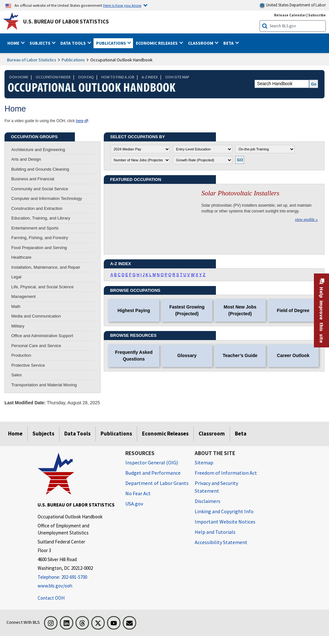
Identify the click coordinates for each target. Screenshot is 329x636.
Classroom (212, 433)
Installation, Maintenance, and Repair (45, 267)
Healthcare (21, 257)
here (80, 121)
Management (23, 296)
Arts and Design (26, 159)
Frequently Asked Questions (134, 356)
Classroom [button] (201, 43)
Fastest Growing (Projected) (187, 310)
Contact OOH (51, 598)
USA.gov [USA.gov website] (134, 503)
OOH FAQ (86, 77)
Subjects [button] (40, 43)
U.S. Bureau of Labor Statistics (66, 21)
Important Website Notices (225, 521)
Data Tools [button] (73, 43)
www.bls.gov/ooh (55, 586)
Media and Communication (36, 316)
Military (17, 326)
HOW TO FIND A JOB (117, 77)
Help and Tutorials (215, 532)
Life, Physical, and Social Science (42, 286)
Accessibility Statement (221, 542)
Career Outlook (293, 355)
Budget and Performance (153, 473)
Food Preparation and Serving (39, 247)
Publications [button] (111, 43)
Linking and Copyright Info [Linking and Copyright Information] (224, 511)
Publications (73, 60)
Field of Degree (293, 310)
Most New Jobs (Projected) (240, 310)
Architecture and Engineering (38, 149)
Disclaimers (207, 501)
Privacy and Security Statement (216, 487)
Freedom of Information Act (226, 473)
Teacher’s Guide (240, 355)
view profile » (306, 219)
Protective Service (28, 365)
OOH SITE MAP (177, 77)
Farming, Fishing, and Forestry (39, 237)
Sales (16, 374)
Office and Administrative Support (42, 335)
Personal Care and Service (36, 345)
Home (15, 433)
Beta (240, 433)
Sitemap (204, 462)
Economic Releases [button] (157, 43)
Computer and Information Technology (46, 198)
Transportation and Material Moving (44, 384)
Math (16, 306)
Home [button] (13, 43)
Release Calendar (290, 15)
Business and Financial (32, 178)
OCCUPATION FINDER (53, 77)
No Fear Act (138, 493)
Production (21, 355)
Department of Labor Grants (157, 483)
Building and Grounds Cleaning (40, 169)
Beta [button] (229, 43)
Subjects (43, 433)
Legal (16, 276)
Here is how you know (122, 5)
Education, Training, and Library (40, 218)
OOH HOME (18, 77)
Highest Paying (134, 310)
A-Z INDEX (150, 77)
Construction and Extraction (37, 208)
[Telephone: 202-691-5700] (77, 577)
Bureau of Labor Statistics (31, 60)
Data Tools (77, 433)
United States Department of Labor (292, 5)
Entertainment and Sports (34, 228)
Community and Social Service (39, 188)
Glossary (187, 355)
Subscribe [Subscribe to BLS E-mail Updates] (317, 15)
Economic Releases (165, 433)
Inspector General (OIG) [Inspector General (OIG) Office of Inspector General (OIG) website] (151, 462)
